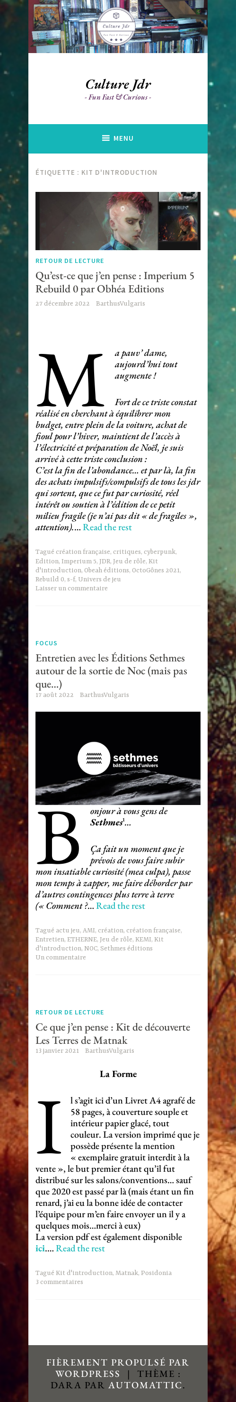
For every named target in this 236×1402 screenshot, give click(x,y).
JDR (104, 561)
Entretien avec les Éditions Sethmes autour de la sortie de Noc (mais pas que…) (111, 671)
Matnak (126, 1273)
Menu (124, 138)
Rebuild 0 (49, 579)
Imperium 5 (78, 561)
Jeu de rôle (129, 561)
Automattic (145, 1385)
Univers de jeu (99, 579)
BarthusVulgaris (120, 304)
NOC (90, 948)
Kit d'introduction (84, 1273)
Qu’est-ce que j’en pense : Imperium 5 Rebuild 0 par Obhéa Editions (114, 282)
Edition (47, 561)
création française (83, 552)
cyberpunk (159, 552)
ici (40, 1248)
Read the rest (107, 527)
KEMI (143, 939)
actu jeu (68, 930)
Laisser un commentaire (71, 588)
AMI (89, 930)
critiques (127, 552)
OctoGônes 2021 (156, 570)
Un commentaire (60, 957)
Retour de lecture (69, 261)
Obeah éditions (106, 570)
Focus (46, 643)
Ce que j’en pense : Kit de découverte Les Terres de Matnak (112, 1033)
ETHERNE (82, 939)
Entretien (49, 939)
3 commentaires (59, 1282)
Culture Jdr (118, 84)
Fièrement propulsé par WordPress (118, 1368)
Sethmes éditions (126, 948)
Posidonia (156, 1273)
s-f (71, 579)
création (110, 930)
